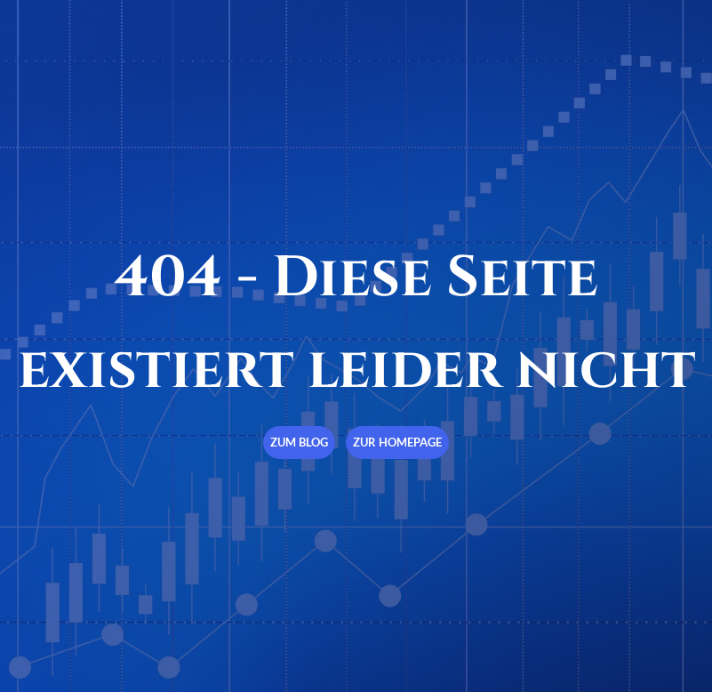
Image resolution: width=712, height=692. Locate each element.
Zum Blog (299, 442)
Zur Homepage (397, 442)
